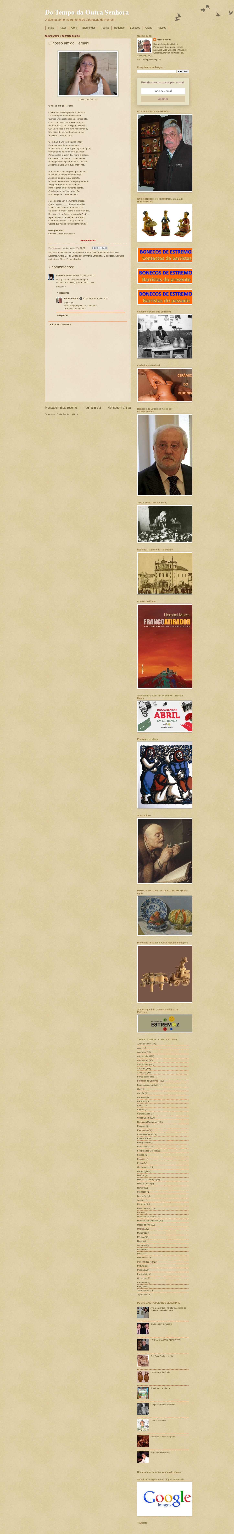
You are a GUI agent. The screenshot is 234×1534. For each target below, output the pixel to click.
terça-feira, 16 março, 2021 (95, 298)
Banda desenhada (145, 1077)
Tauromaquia (143, 1290)
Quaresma (142, 1278)
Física (140, 1163)
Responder (61, 286)
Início (51, 27)
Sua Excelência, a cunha (161, 1356)
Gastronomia (143, 1167)
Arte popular (90, 252)
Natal (139, 1241)
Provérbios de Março (160, 1388)
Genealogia (142, 1171)
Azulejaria (141, 1072)
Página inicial (92, 407)
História (140, 1175)
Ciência (140, 1105)
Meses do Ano (143, 1225)
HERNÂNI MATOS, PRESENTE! (165, 1340)
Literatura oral (143, 1208)
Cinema (140, 1109)
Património (142, 1257)
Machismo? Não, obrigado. (162, 1436)
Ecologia (141, 1126)
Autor (63, 27)
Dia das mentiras (158, 1420)
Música (140, 1237)
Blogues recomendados (148, 1085)
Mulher (140, 1233)
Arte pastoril (78, 252)
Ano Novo (141, 1052)
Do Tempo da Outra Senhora (87, 12)
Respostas (64, 293)
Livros (56, 259)
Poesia (105, 27)
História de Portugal (146, 1179)
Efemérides (88, 27)
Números (141, 1245)
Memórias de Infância (147, 1216)
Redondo (119, 27)
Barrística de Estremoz (147, 1081)
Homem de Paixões (159, 1452)
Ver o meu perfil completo (149, 59)
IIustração (141, 1192)
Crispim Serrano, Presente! (163, 1404)
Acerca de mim (65, 252)
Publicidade (142, 1274)
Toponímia (142, 1294)
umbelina (60, 275)
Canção (140, 1093)
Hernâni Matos (71, 298)
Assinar (163, 99)
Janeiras (141, 1200)
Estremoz (141, 1138)
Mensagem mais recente (61, 407)
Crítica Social (64, 256)
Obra (74, 27)
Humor (140, 1188)
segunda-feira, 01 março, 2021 (80, 275)
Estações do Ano (145, 1134)
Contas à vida (143, 1114)
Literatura (141, 1204)
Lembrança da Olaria (160, 1372)
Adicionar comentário (60, 324)
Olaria (148, 27)
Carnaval (141, 1097)
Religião (141, 1286)
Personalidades (74, 259)
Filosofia (141, 1159)
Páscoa (162, 27)
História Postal (144, 1183)
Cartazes (141, 1101)
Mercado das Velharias (147, 1220)
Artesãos (101, 252)
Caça (139, 1089)
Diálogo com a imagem (161, 1324)
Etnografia (98, 256)
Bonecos (135, 27)
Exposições (109, 256)
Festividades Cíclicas (147, 1151)
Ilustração (141, 1196)
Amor (139, 1048)
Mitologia (141, 1229)
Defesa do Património (82, 256)
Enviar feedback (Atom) (67, 414)
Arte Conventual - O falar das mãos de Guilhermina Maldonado (168, 1309)
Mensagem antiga (119, 407)
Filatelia (140, 1155)
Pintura (140, 1266)
